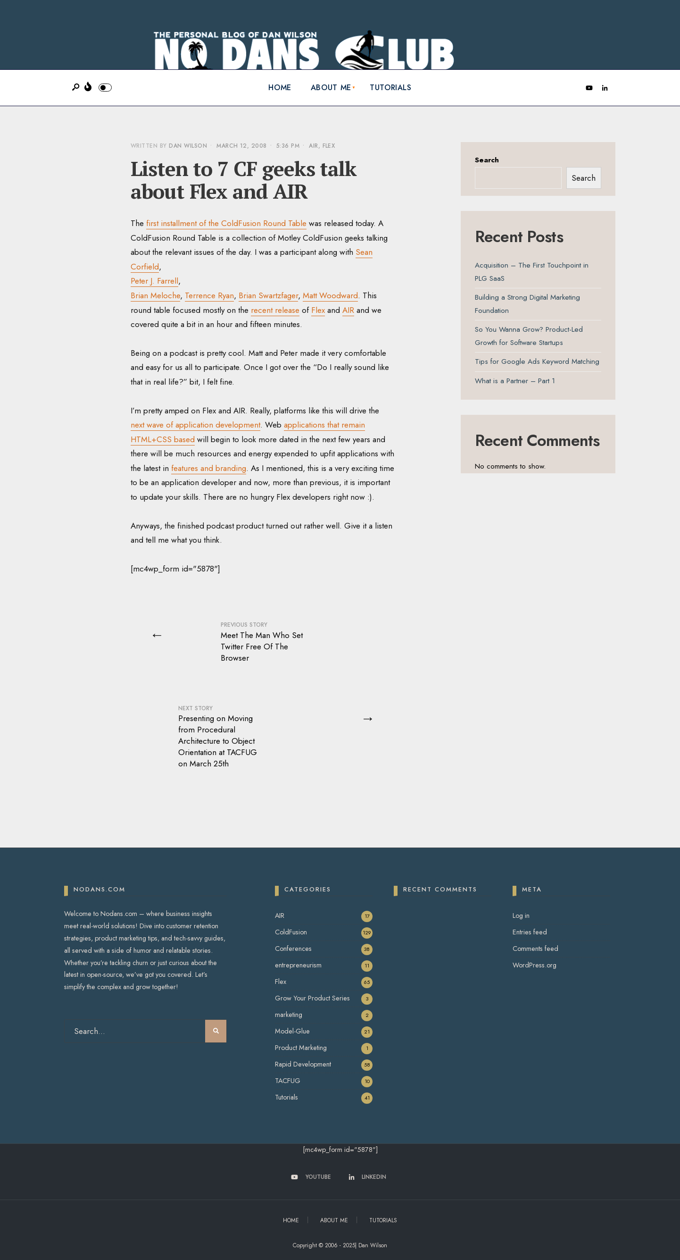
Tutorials (391, 87)
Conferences (293, 948)
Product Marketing (301, 1047)
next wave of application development (195, 424)
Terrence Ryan (209, 295)
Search (487, 160)
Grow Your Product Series (312, 998)
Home (279, 87)
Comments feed (535, 948)
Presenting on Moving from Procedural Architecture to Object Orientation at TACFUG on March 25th (217, 736)
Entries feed (530, 932)
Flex (329, 146)
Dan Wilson (188, 146)
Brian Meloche (155, 295)
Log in (521, 915)
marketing (288, 1014)
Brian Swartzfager (268, 295)
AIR (313, 146)
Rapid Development (303, 1064)
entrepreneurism (298, 965)
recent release (275, 310)
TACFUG (287, 1080)
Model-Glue (292, 1031)
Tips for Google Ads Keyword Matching (537, 361)
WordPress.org (534, 965)
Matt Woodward (330, 295)
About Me (331, 87)
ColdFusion (291, 932)
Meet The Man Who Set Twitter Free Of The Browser (262, 642)
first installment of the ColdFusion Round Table (226, 223)
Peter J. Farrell (154, 280)
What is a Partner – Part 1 (515, 381)
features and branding (208, 468)
